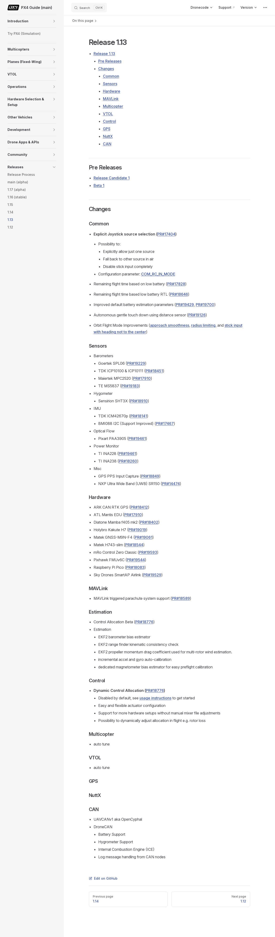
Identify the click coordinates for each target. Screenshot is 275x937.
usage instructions (155, 698)
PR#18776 (144, 621)
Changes (106, 68)
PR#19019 (137, 529)
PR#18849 (150, 476)
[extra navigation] (265, 7)
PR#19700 (205, 304)
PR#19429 (185, 304)
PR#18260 (128, 461)
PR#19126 (197, 315)
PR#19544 (136, 559)
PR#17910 (142, 378)
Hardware (111, 91)
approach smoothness (169, 325)
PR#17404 (166, 234)
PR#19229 (136, 363)
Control (109, 121)
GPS (106, 128)
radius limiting (203, 325)
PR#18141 (138, 416)
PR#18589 (181, 598)
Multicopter (113, 106)
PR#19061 (143, 537)
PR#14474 (171, 483)
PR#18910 (139, 401)
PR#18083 (135, 567)
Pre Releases (109, 61)
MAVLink (111, 98)
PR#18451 (154, 371)
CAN (107, 143)
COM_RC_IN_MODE (158, 274)
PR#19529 (152, 574)
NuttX (108, 136)
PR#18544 (134, 544)
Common (111, 76)
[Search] (89, 7)
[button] (54, 21)
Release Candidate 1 (112, 178)
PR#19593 (148, 552)
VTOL (108, 113)
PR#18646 (179, 294)
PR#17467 (165, 423)
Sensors (110, 83)
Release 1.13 (104, 53)
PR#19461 (137, 438)
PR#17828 (176, 284)
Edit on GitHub (103, 878)
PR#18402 (149, 522)
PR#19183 (130, 386)
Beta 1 (99, 185)
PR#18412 (139, 507)
